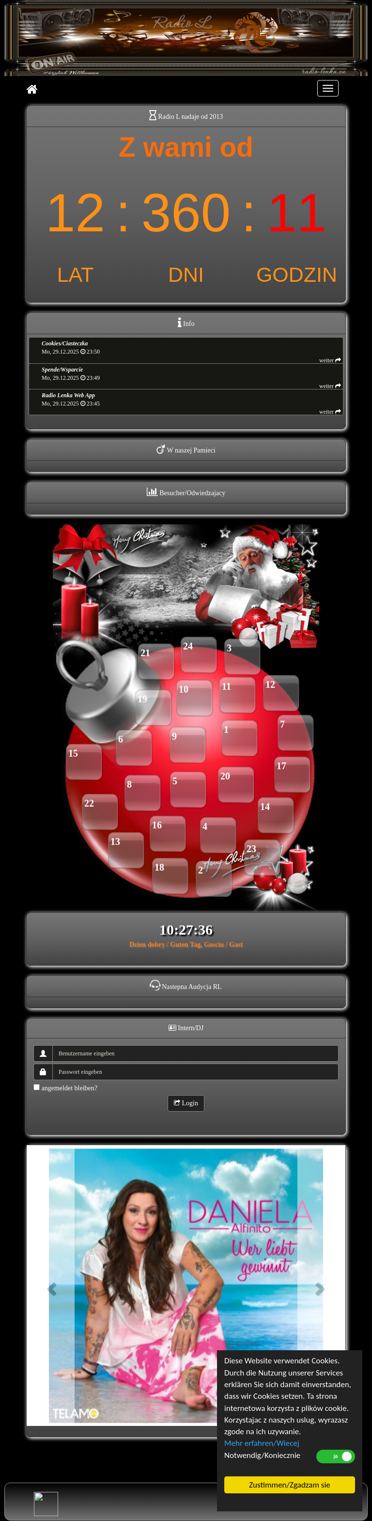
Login (186, 1103)
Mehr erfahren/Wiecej (261, 1443)
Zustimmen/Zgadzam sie (289, 1485)
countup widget (186, 209)
